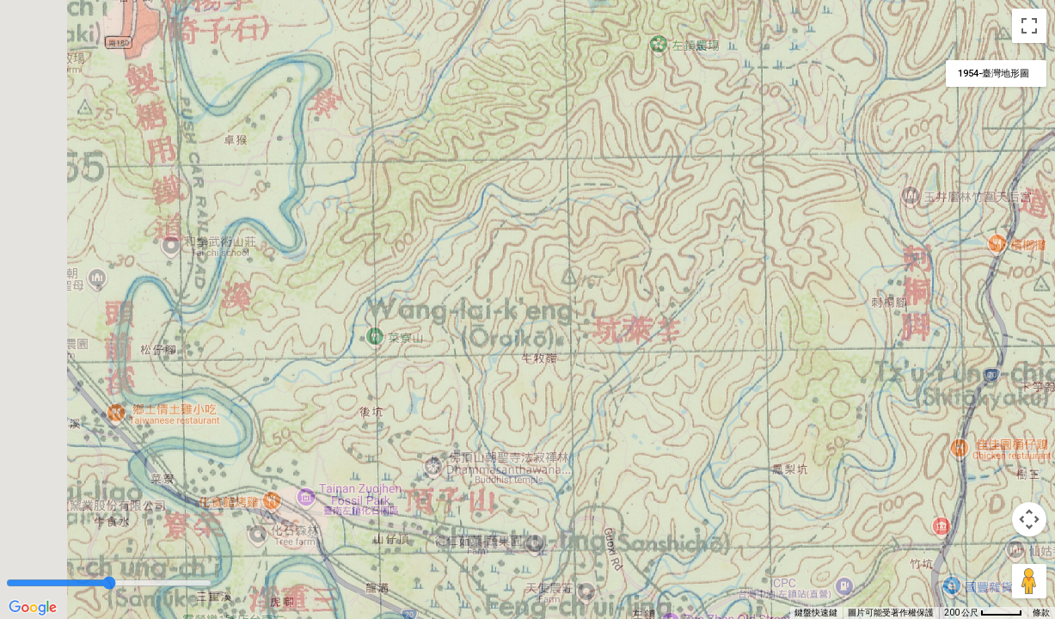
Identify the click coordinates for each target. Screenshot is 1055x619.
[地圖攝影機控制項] (1029, 519)
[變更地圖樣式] (996, 73)
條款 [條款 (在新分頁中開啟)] (1041, 612)
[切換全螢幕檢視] (1029, 26)
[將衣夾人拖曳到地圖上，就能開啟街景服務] (1029, 581)
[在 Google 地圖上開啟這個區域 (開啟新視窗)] (32, 608)
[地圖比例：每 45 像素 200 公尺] (983, 613)
